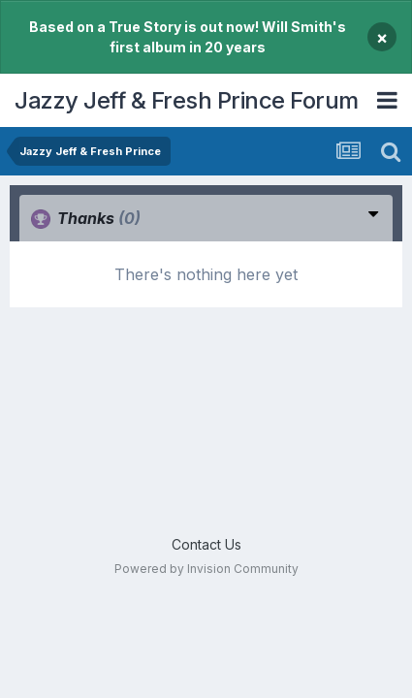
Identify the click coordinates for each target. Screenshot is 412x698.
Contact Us (206, 544)
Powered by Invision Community (206, 568)
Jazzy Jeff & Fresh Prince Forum (187, 100)
